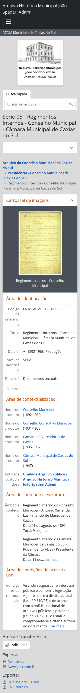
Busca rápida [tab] (16, 94)
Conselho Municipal (39, 409)
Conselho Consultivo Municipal (48, 423)
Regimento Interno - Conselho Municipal (40, 283)
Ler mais (51, 559)
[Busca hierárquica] (35, 104)
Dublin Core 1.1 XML (21, 682)
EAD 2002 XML (16, 687)
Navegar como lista (21, 666)
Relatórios (13, 661)
